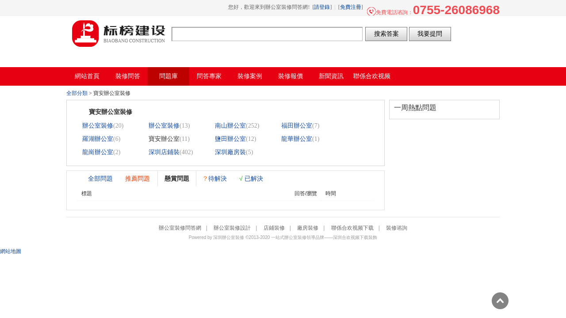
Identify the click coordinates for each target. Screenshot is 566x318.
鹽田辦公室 (230, 139)
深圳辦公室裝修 (228, 237)
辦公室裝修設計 (232, 228)
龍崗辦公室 (97, 152)
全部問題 (100, 178)
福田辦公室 (296, 125)
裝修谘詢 (396, 228)
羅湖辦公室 (97, 139)
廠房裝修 (307, 228)
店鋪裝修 (274, 228)
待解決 (214, 178)
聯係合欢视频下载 (352, 228)
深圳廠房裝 (230, 152)
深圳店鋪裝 (164, 152)
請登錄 (322, 7)
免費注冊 (350, 7)
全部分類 (77, 93)
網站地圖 (10, 251)
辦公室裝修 (97, 125)
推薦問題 (137, 178)
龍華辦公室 (296, 139)
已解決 (251, 178)
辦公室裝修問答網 (119, 33)
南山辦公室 (230, 125)
